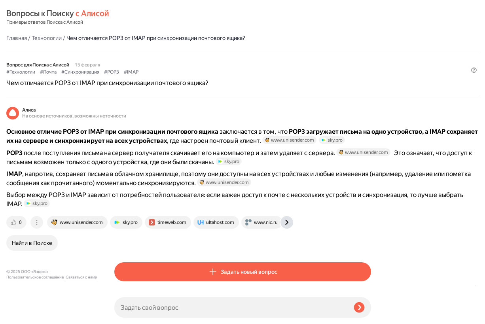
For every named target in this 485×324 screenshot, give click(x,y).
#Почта (156, 52)
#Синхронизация (188, 52)
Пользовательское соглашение (35, 309)
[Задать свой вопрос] (230, 307)
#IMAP (239, 52)
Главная (124, 17)
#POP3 (219, 52)
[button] (366, 65)
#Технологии (128, 52)
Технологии (155, 17)
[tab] (125, 242)
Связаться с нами (22, 315)
